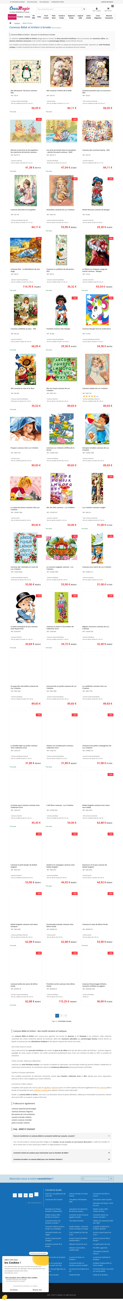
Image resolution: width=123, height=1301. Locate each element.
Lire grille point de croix (101, 1244)
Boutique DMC (32, 2)
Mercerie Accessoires (109, 17)
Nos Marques (44, 2)
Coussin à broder (62, 17)
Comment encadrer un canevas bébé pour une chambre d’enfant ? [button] (38, 1159)
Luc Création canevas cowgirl (93, 507)
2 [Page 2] (61, 1015)
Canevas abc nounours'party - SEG (96, 150)
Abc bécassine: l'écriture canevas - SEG (24, 91)
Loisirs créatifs (88, 17)
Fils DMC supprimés (100, 1248)
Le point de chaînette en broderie (101, 1258)
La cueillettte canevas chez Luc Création (94, 687)
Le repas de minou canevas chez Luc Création (25, 508)
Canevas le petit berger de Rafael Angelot (24, 866)
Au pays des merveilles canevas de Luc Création (24, 687)
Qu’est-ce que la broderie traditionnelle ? (78, 1239)
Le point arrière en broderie (55, 1257)
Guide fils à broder (52, 1275)
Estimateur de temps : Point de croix (103, 1204)
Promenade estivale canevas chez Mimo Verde (59, 925)
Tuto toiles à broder (76, 1221)
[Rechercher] (84, 9)
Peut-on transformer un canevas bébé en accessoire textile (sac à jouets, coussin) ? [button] (44, 1136)
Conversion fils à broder (53, 1199)
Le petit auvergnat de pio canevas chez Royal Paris (24, 627)
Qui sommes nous (29, 1287)
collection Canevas (40, 1090)
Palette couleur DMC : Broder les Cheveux (53, 1216)
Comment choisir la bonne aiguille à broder (78, 1216)
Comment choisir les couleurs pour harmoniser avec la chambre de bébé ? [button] (40, 1153)
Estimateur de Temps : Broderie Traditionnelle (53, 1210)
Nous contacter (43, 1287)
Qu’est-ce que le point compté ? (53, 1239)
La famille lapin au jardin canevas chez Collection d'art (24, 746)
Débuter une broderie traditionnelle (77, 1249)
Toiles (39, 17)
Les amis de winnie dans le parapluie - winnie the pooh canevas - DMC (61, 151)
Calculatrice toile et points (102, 1199)
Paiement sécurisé (16, 1290)
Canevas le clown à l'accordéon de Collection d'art (60, 627)
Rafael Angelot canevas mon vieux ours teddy (96, 806)
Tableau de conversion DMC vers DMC (103, 1222)
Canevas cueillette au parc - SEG (23, 329)
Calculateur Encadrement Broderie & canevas (78, 1210)
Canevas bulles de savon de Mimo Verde (24, 985)
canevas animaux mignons (22, 1111)
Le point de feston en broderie (76, 1258)
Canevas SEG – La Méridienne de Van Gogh (25, 270)
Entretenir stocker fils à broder (53, 1245)
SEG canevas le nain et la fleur (23, 388)
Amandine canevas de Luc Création (60, 209)
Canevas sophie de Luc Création (95, 388)
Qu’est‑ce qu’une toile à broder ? (101, 1239)
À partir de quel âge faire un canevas (55, 1270)
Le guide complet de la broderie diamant (101, 1228)
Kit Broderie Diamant (17, 2)
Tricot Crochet (46, 17)
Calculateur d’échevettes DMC (78, 1200)
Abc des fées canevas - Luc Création (60, 507)
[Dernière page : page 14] (65, 1015)
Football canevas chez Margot (58, 329)
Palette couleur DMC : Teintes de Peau (101, 1210)
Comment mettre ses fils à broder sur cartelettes (54, 1228)
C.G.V (26, 1290)
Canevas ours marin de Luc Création (96, 567)
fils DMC (38, 1088)
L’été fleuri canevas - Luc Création (59, 805)
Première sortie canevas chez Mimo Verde (60, 985)
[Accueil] (10, 23)
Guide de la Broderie (100, 1275)
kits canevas (101, 1088)
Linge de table (80, 17)
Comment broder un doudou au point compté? (78, 1264)
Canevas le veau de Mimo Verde (95, 924)
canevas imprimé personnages (24, 1109)
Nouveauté (12, 17)
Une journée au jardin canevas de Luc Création (61, 687)
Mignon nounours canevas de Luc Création (95, 627)
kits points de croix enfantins (23, 1114)
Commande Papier (57, 2)
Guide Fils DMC (74, 1275)
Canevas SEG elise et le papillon (23, 209)
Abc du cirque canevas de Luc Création (58, 389)
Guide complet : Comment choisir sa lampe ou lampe (78, 1228)
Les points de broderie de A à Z (79, 1270)
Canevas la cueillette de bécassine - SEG (60, 270)
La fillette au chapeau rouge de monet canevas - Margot (94, 270)
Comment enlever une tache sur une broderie (103, 1270)
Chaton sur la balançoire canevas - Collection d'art (60, 746)
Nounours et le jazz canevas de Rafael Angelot (94, 866)
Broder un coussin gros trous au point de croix (53, 1264)
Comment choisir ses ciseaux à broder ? (100, 1216)
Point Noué (53, 17)
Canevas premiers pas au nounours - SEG (97, 91)
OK (111, 1178)
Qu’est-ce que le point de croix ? (102, 1233)
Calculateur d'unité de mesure (101, 1252)
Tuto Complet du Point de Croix (78, 1233)
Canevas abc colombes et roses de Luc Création (24, 568)
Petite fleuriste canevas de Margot (96, 209)
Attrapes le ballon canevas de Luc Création (95, 449)
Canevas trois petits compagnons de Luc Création (96, 746)
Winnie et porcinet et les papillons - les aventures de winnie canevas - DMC (25, 152)
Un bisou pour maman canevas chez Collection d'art (25, 806)
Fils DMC (33, 17)
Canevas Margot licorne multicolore (96, 329)
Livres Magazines (97, 17)
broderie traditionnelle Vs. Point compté (102, 1264)
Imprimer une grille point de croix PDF (55, 1195)
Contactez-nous (107, 2)
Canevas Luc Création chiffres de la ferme (60, 449)
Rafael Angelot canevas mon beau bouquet (24, 925)
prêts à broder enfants (21, 1123)
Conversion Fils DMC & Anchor (101, 1195)
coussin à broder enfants (21, 1117)
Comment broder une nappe (53, 1233)
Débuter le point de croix (78, 1244)
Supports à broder (71, 17)
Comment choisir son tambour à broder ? (53, 1222)
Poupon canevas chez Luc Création (24, 448)
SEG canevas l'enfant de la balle (59, 90)
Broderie (20, 17)
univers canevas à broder (22, 1120)
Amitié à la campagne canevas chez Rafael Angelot (60, 866)
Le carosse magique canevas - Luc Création (59, 568)
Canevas (27, 17)
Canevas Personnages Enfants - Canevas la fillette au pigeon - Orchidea (94, 986)
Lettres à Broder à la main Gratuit (78, 1195)
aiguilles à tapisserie (51, 1088)
